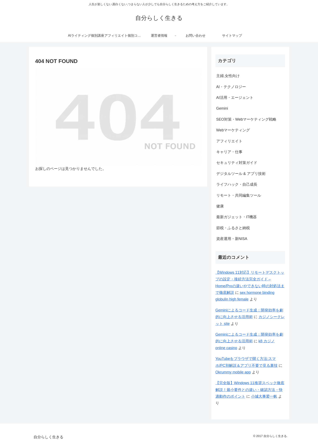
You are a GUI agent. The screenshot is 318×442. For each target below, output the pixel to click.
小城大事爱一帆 (264, 396)
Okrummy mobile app (233, 372)
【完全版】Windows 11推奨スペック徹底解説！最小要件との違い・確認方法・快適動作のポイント (249, 389)
